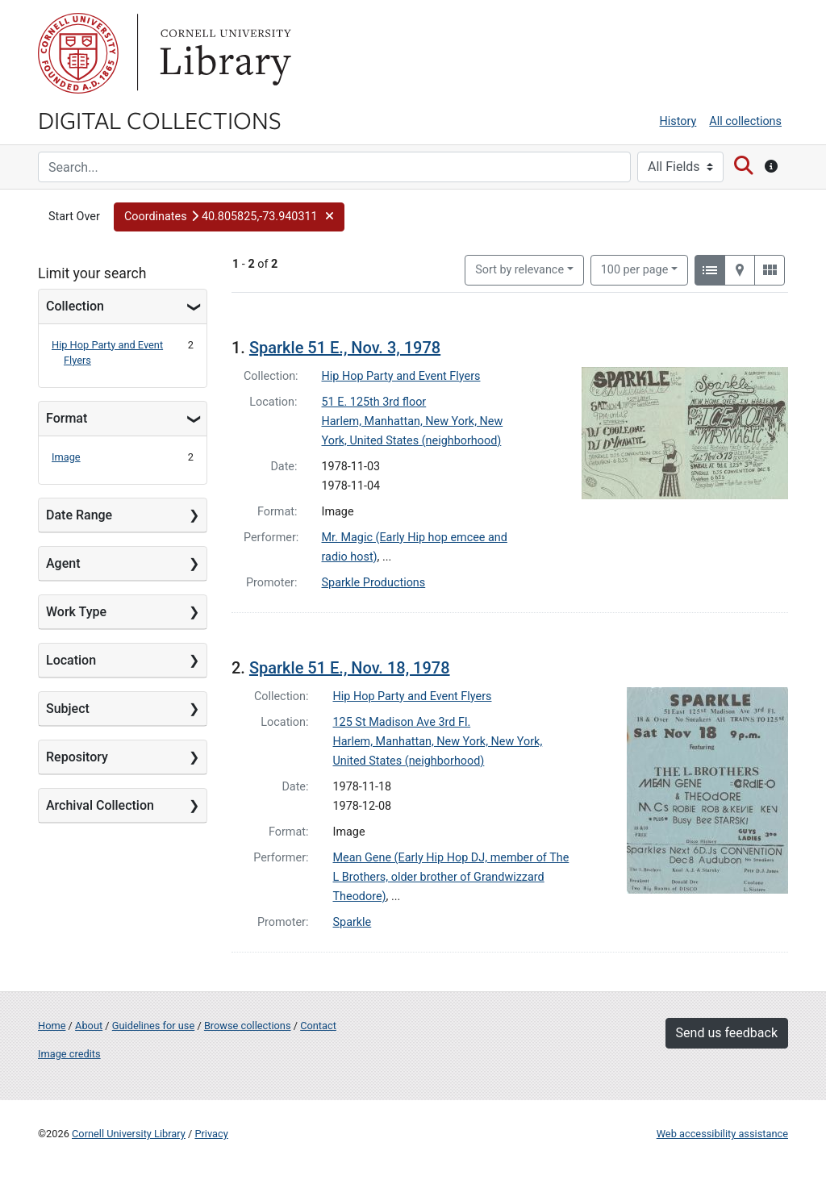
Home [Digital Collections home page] (51, 1025)
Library (223, 53)
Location (71, 660)
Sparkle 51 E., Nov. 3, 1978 (344, 347)
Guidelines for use (153, 1025)
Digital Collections (160, 119)
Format (66, 418)
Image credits (69, 1054)
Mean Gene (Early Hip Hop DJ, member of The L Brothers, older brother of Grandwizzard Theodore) (451, 877)
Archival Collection (100, 805)
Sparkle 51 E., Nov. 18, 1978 (349, 668)
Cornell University (78, 53)
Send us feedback (727, 1032)
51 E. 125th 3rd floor (374, 402)
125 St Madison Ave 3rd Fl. (402, 722)
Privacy (210, 1134)
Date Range (79, 515)
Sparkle (352, 922)
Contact (318, 1025)
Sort (519, 270)
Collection (75, 306)
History (678, 121)
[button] (229, 216)
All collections (745, 121)
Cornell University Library (129, 1134)
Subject (68, 708)
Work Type (76, 611)
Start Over (74, 216)
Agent (63, 563)
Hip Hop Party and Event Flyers (401, 376)
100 (635, 269)
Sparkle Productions (374, 583)
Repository (77, 757)
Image (66, 457)
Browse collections (247, 1025)
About (88, 1025)
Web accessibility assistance (722, 1134)
